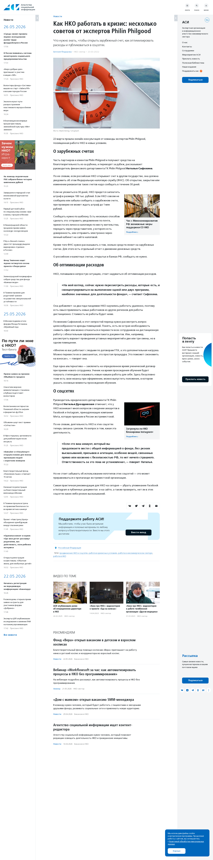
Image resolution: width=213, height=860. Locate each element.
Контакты (187, 46)
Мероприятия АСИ (191, 54)
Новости (57, 16)
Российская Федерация (69, 548)
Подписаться (195, 79)
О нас (184, 42)
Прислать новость (191, 58)
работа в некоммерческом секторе (135, 553)
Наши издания (189, 67)
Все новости (10, 635)
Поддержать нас (190, 71)
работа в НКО (59, 556)
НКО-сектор (79, 52)
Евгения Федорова (62, 52)
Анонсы (56, 689)
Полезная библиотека (193, 63)
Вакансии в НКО (81, 659)
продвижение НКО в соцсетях (73, 553)
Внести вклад (138, 532)
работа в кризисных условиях (103, 553)
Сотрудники (188, 50)
